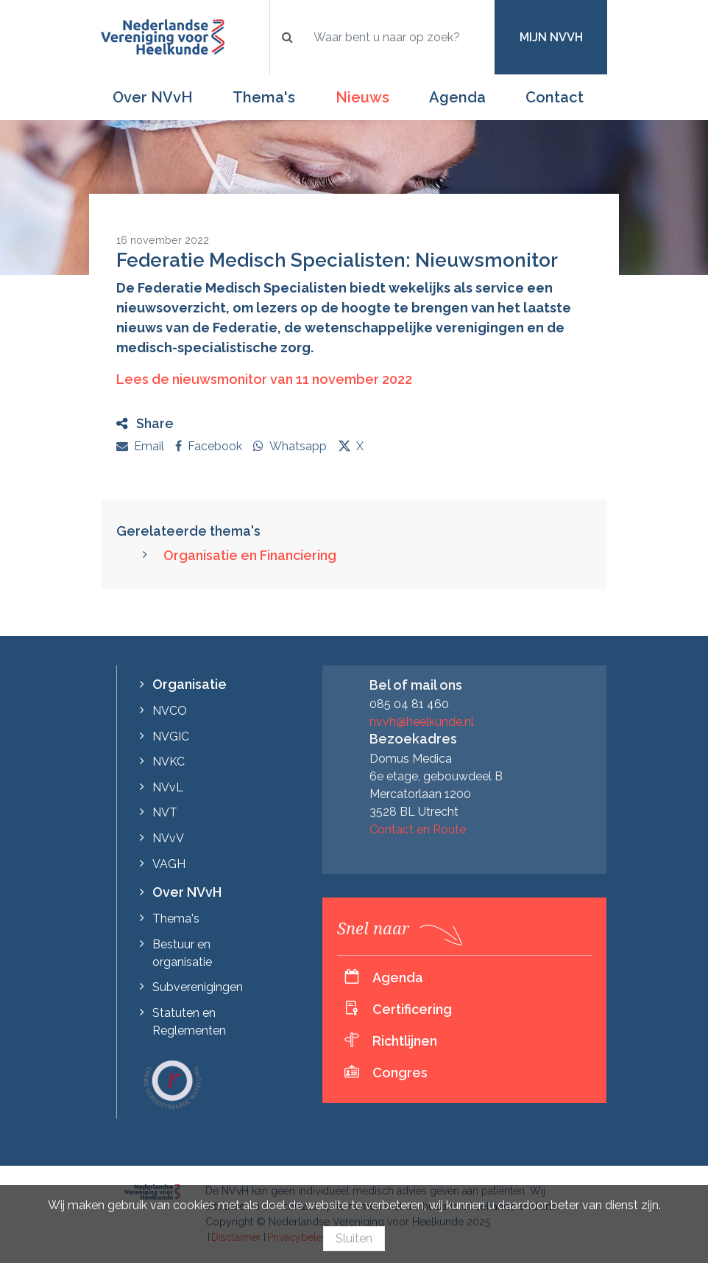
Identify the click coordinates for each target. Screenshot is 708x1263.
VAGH (168, 864)
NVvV (168, 838)
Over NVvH (153, 97)
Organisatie (189, 684)
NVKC (168, 762)
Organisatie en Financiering (249, 555)
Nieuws (362, 97)
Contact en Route (417, 829)
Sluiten (354, 1238)
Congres (400, 1072)
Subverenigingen (197, 987)
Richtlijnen (404, 1041)
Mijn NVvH (551, 37)
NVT (164, 812)
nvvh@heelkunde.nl (421, 722)
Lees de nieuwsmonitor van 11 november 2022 (265, 379)
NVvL (167, 787)
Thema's (264, 97)
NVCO (169, 711)
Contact (554, 97)
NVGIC (170, 737)
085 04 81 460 (409, 704)
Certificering (412, 1009)
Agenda (457, 97)
